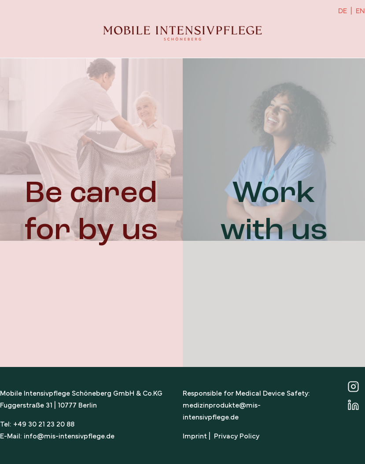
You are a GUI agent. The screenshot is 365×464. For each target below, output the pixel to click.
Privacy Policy (236, 437)
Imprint (195, 437)
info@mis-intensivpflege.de (69, 437)
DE (342, 11)
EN (360, 11)
